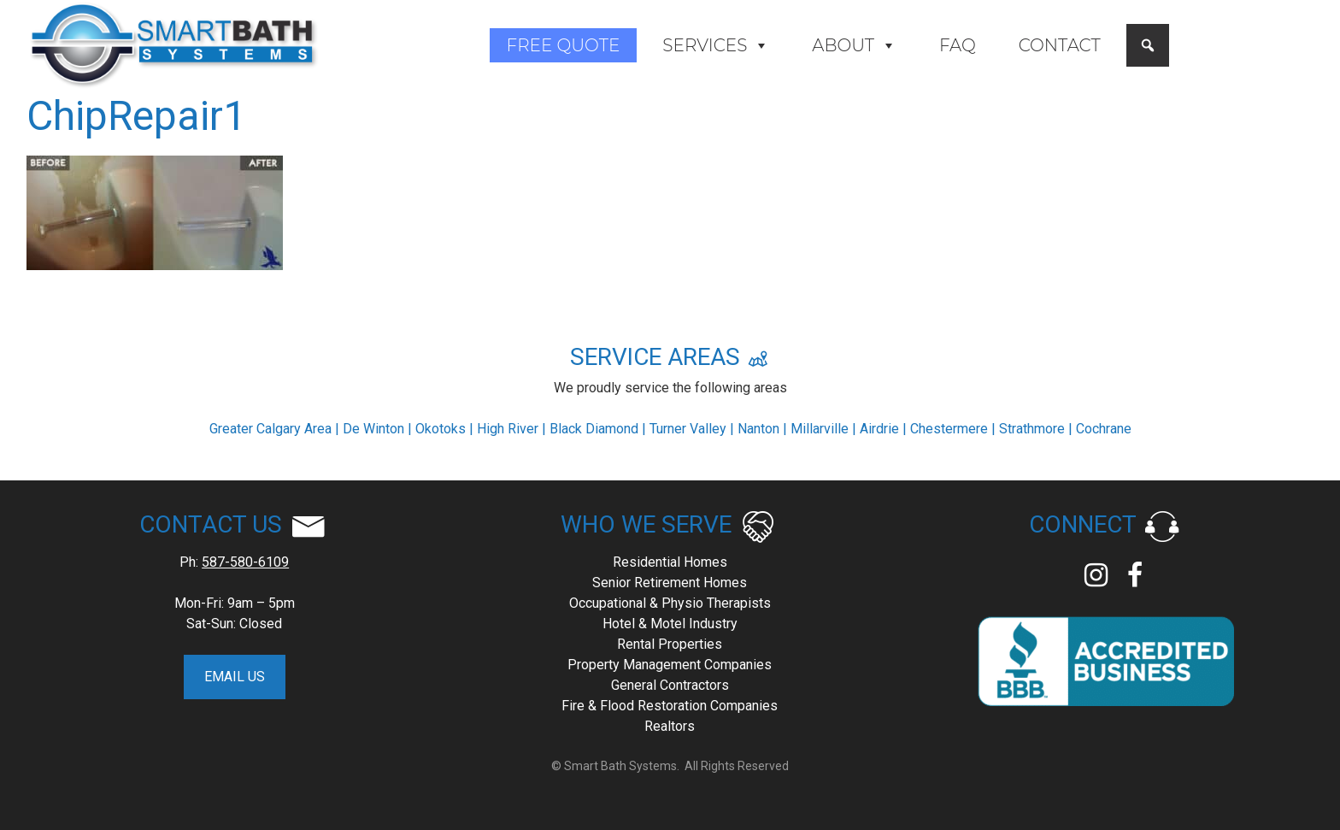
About (854, 45)
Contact (1060, 45)
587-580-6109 (245, 562)
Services (715, 45)
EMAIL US (234, 676)
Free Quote (563, 45)
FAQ (957, 45)
